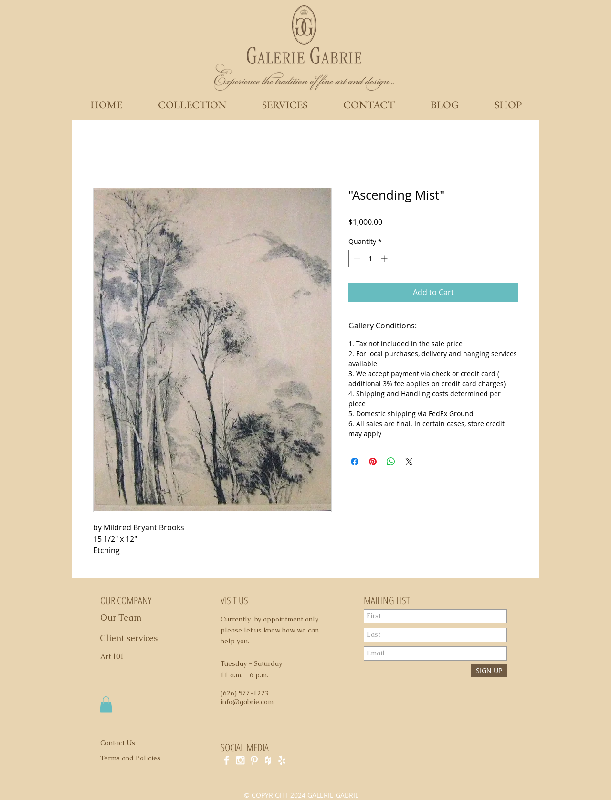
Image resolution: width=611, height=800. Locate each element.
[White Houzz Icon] (268, 760)
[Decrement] (356, 258)
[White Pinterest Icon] (254, 760)
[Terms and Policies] (140, 758)
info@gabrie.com (247, 701)
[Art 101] (116, 656)
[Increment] (385, 258)
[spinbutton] (370, 258)
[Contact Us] (123, 743)
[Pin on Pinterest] (373, 461)
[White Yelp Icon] (282, 760)
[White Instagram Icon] (240, 760)
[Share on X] (409, 461)
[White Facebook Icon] (226, 760)
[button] (106, 704)
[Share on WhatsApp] (391, 461)
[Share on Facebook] (354, 461)
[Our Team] (131, 617)
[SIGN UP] (489, 670)
